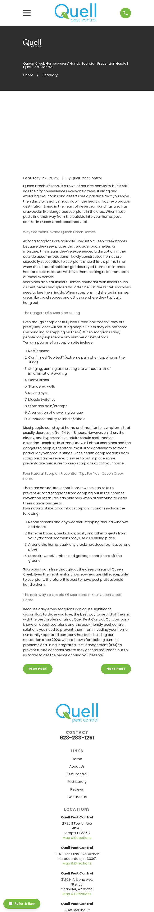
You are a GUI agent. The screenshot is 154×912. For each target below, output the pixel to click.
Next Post (116, 606)
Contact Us (77, 734)
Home (77, 696)
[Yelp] (87, 877)
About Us (77, 703)
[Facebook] (57, 877)
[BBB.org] (67, 877)
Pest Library (77, 719)
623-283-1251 (77, 675)
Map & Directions (77, 775)
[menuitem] (49, 904)
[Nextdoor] (77, 877)
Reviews (77, 726)
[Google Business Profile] (97, 877)
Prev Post (38, 606)
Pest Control (77, 711)
